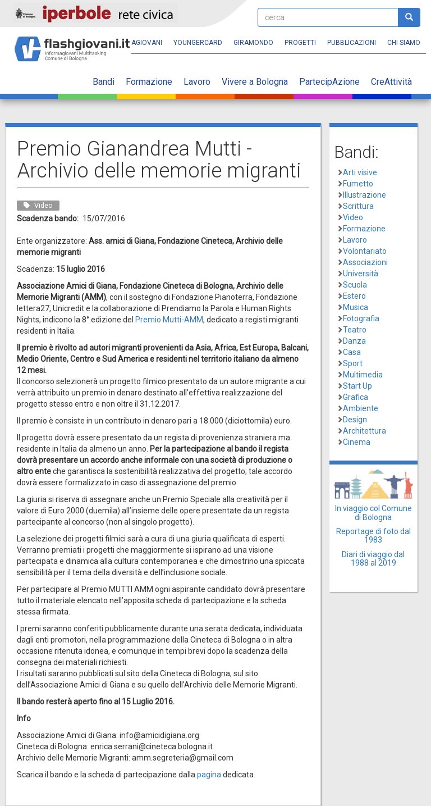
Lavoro (197, 81)
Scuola (355, 284)
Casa (352, 352)
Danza (354, 340)
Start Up (357, 385)
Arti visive (360, 172)
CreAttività (391, 81)
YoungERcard (197, 43)
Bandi (103, 81)
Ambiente (360, 408)
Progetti (300, 43)
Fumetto (358, 183)
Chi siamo (403, 43)
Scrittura (358, 206)
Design (355, 419)
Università (360, 273)
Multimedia (363, 374)
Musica (355, 307)
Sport (353, 363)
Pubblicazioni (351, 43)
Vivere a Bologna (255, 81)
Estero (354, 296)
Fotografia (361, 318)
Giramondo (253, 43)
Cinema (356, 442)
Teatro (354, 329)
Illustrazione (364, 194)
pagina (209, 774)
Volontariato (365, 251)
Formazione (149, 81)
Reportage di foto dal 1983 (373, 535)
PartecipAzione (329, 81)
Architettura (364, 430)
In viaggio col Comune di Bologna (373, 512)
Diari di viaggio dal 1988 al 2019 (373, 558)
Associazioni (365, 262)
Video (353, 217)
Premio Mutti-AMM (169, 319)
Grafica (355, 397)
